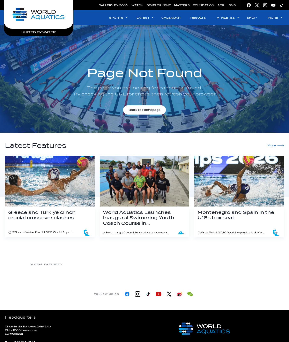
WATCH (137, 5)
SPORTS (118, 17)
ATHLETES (228, 17)
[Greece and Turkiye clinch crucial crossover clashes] (50, 196)
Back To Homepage (144, 109)
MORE (275, 17)
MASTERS (182, 5)
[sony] (210, 264)
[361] (78, 264)
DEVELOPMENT (159, 5)
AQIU (221, 5)
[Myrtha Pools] (111, 264)
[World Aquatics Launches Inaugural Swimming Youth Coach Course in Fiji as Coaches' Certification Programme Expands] (145, 196)
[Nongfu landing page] (144, 264)
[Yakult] (243, 264)
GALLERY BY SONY (113, 5)
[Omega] (177, 264)
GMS (232, 5)
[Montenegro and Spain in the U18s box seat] (239, 196)
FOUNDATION (203, 5)
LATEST (145, 17)
